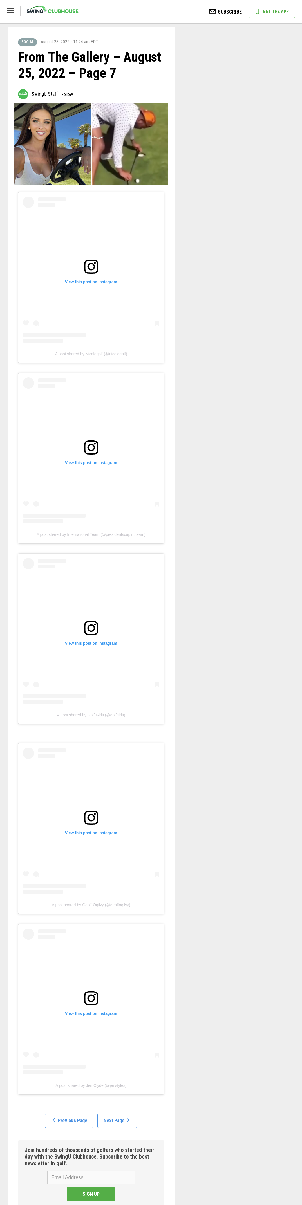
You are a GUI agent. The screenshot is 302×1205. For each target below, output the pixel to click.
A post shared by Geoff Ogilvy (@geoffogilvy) (91, 905)
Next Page (118, 1121)
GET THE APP (272, 11)
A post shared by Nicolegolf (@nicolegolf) (91, 354)
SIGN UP (134, 1178)
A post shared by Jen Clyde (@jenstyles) (90, 1085)
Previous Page (68, 1121)
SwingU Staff (45, 94)
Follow (67, 94)
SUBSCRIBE (225, 12)
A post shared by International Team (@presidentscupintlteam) (91, 534)
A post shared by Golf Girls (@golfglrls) (91, 715)
